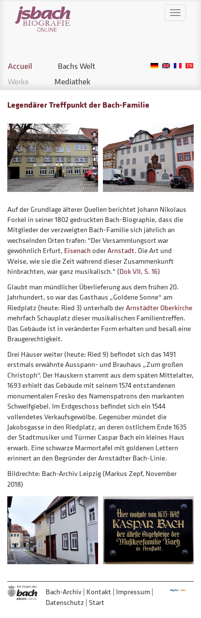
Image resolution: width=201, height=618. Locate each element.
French (178, 65)
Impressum (133, 591)
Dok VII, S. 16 (138, 271)
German (154, 65)
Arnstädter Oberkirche (159, 307)
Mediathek (72, 81)
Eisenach (77, 250)
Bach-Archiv (64, 591)
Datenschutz (65, 602)
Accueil (20, 66)
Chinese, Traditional (189, 65)
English (166, 65)
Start (96, 602)
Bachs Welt (76, 66)
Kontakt (98, 591)
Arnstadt (120, 250)
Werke (18, 81)
